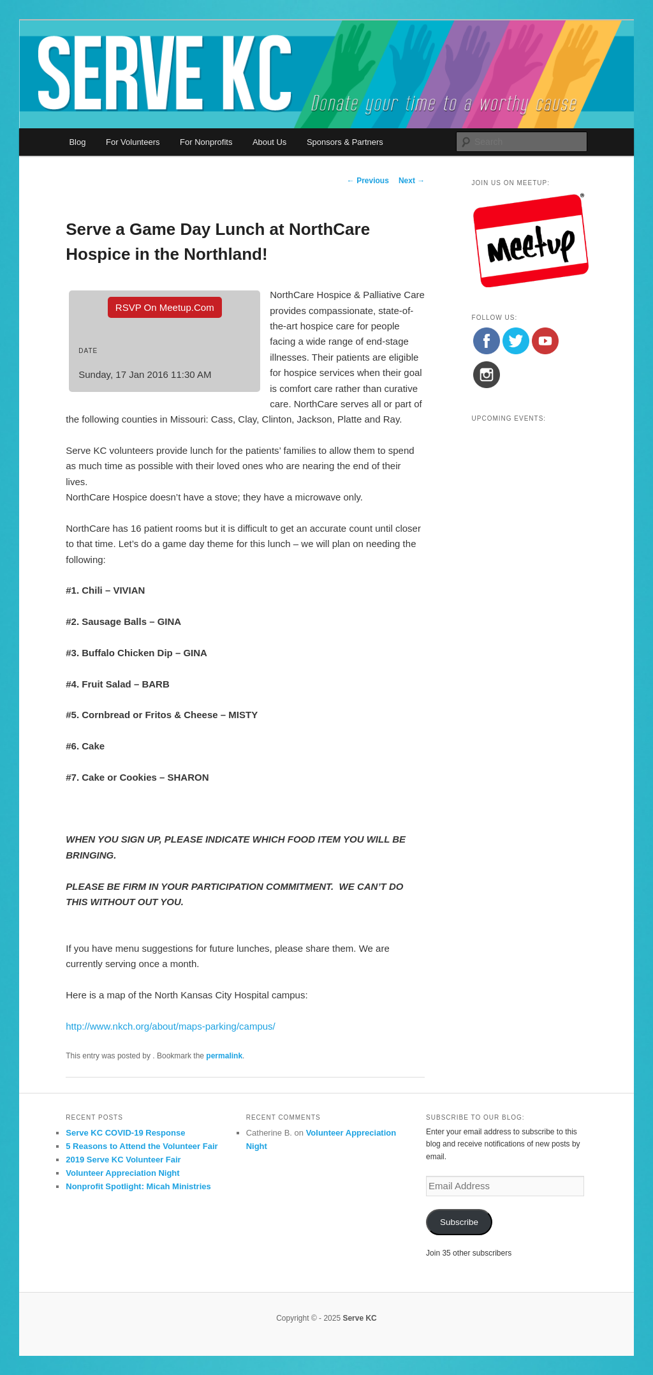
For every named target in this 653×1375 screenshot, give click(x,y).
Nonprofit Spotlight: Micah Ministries (138, 1186)
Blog (77, 142)
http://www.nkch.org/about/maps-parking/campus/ (170, 1026)
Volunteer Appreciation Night (122, 1173)
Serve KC (359, 1318)
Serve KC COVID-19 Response (125, 1133)
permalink (224, 1055)
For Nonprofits (206, 142)
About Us (269, 142)
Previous (368, 180)
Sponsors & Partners (345, 142)
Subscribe (459, 1222)
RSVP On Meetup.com (164, 307)
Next (412, 180)
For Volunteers (133, 142)
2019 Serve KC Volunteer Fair (123, 1159)
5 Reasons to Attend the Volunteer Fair (141, 1146)
